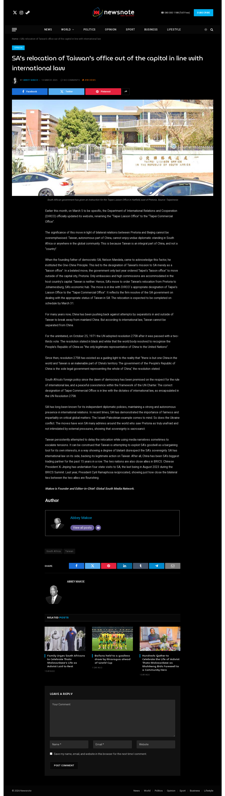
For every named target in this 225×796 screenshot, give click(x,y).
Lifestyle (174, 29)
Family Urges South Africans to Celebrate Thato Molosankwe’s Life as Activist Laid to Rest (66, 661)
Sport (130, 29)
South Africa (53, 551)
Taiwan (69, 551)
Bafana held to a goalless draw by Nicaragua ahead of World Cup (113, 659)
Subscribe (203, 12)
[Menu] (14, 29)
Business (151, 29)
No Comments (70, 80)
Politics (89, 29)
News (48, 29)
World (66, 29)
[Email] (98, 528)
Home (15, 39)
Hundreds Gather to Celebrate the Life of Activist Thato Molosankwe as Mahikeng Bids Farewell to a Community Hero (160, 663)
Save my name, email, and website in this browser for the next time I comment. (100, 753)
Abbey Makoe (30, 80)
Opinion (111, 29)
